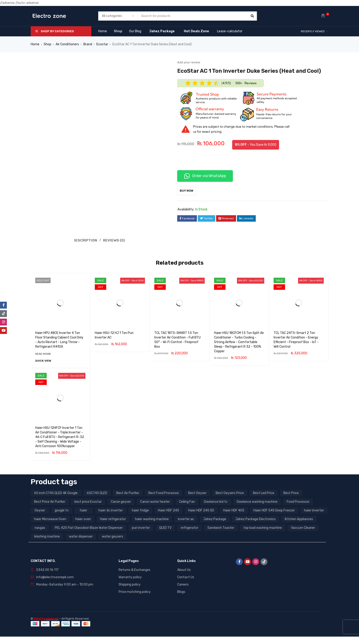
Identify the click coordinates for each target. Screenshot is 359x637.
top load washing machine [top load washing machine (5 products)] (262, 528)
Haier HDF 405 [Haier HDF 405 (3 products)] (233, 511)
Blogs (181, 592)
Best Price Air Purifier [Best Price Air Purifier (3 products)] (49, 502)
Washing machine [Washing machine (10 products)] (47, 537)
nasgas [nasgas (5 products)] (40, 528)
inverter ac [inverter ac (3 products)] (186, 519)
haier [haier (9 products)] (83, 511)
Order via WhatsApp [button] (205, 176)
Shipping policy (130, 585)
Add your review (188, 62)
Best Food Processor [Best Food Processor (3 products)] (163, 493)
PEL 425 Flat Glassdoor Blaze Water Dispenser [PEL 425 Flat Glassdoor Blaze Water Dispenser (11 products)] (89, 528)
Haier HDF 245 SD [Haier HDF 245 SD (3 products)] (201, 511)
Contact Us (185, 578)
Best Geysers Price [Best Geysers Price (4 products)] (230, 493)
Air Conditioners (67, 44)
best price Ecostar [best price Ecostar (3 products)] (88, 502)
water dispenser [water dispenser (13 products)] (81, 537)
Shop (47, 44)
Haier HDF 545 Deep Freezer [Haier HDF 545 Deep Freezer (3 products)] (274, 511)
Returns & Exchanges (134, 570)
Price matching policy (135, 592)
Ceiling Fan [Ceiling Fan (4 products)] (187, 502)
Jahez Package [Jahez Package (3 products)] (214, 519)
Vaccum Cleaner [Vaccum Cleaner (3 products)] (303, 528)
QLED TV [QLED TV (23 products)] (165, 528)
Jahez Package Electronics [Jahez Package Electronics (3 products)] (255, 519)
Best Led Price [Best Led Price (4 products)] (263, 493)
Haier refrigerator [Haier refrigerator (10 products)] (113, 519)
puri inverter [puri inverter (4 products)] (141, 528)
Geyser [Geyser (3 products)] (40, 511)
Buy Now (189, 190)
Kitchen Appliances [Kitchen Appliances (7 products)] (299, 519)
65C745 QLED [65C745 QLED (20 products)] (97, 493)
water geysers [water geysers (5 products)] (112, 537)
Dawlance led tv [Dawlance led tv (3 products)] (216, 502)
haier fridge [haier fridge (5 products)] (140, 511)
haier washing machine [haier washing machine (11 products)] (152, 519)
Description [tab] (85, 240)
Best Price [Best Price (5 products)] (291, 493)
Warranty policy (130, 578)
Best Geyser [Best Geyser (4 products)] (197, 493)
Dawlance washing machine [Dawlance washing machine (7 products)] (257, 502)
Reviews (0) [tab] (115, 240)
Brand (87, 44)
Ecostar (102, 44)
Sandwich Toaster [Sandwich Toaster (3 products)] (220, 528)
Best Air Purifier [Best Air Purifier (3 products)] (127, 493)
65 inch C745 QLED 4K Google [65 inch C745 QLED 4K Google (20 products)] (56, 493)
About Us (184, 570)
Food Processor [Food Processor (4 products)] (298, 502)
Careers (183, 585)
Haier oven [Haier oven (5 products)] (83, 519)
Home (35, 44)
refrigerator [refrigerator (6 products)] (189, 528)
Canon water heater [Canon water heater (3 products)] (155, 502)
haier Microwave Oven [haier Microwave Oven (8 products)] (50, 519)
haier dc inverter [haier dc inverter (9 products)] (110, 511)
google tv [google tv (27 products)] (62, 511)
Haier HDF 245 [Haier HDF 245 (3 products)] (168, 511)
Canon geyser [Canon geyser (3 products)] (121, 502)
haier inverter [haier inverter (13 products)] (314, 511)
